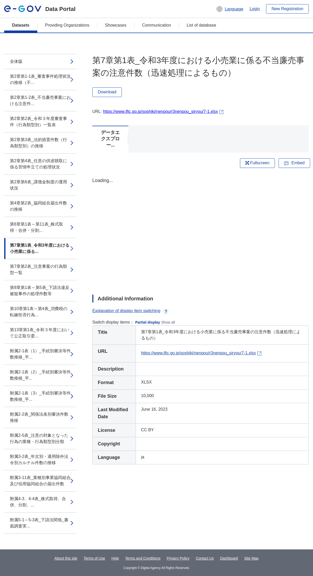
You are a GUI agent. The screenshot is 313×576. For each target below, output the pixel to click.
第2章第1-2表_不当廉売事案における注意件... (40, 100)
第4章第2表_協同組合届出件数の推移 (38, 206)
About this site (66, 558)
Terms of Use (94, 558)
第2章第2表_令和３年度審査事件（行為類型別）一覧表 (38, 121)
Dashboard (229, 558)
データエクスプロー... (110, 139)
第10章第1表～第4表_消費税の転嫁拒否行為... (39, 311)
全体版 (16, 61)
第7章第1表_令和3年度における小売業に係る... (39, 248)
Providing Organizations (67, 25)
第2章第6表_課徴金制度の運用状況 (38, 185)
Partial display (147, 322)
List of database (201, 25)
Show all (168, 322)
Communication (156, 25)
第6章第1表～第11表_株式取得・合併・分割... (36, 227)
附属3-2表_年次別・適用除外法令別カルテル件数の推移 (39, 459)
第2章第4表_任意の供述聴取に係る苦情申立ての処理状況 (38, 164)
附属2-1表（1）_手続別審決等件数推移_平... (40, 354)
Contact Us (205, 558)
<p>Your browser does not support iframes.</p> (200, 231)
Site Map (251, 558)
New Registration (287, 9)
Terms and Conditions (142, 558)
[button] (229, 8)
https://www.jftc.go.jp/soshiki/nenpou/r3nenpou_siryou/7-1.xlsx (160, 111)
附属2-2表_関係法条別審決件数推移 (39, 417)
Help (115, 558)
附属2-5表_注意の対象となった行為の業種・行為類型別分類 (39, 438)
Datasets (20, 25)
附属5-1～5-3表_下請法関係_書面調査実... (39, 523)
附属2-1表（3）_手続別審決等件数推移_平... (40, 396)
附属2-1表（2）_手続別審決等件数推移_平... (40, 375)
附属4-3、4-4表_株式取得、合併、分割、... (38, 501)
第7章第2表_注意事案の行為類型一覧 (38, 269)
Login (255, 9)
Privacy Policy (178, 558)
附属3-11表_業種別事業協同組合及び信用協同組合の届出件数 (40, 480)
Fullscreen (257, 163)
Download (107, 92)
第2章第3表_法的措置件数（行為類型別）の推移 (38, 142)
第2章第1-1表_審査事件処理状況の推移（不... (40, 79)
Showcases (116, 25)
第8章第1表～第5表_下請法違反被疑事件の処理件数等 (39, 290)
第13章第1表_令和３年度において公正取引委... (39, 333)
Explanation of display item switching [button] (130, 310)
